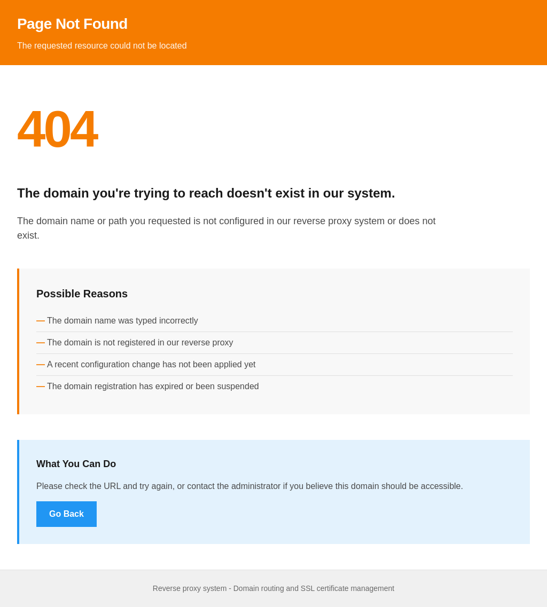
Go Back (66, 513)
